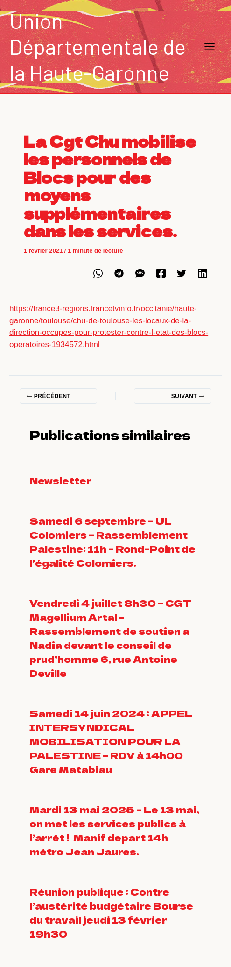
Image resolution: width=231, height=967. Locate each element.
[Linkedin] (202, 273)
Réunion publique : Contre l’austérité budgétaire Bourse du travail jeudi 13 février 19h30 (111, 912)
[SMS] (140, 273)
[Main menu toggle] (210, 47)
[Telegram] (119, 273)
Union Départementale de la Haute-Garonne (97, 46)
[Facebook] (161, 273)
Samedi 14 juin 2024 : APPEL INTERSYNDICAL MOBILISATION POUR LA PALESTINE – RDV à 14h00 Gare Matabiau (110, 741)
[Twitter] (181, 273)
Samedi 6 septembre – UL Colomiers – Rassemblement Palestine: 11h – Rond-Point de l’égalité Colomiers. (112, 541)
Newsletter (60, 480)
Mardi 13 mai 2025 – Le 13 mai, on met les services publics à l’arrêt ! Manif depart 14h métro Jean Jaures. (114, 830)
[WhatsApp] (98, 273)
